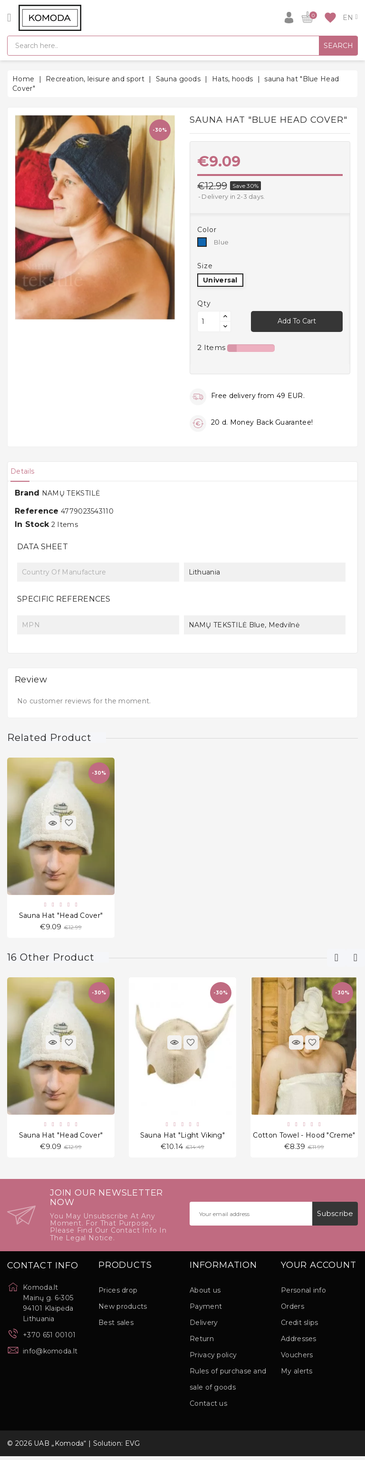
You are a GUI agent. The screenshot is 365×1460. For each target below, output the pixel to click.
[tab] (27, 471)
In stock (32, 524)
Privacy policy (213, 1358)
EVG (132, 1447)
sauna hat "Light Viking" (182, 1138)
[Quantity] (208, 321)
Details (26, 471)
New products (122, 1310)
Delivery (204, 1326)
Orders (292, 1310)
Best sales (116, 1326)
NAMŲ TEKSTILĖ (71, 493)
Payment (206, 1310)
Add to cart (297, 321)
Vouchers (297, 1358)
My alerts (297, 1375)
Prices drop (117, 1294)
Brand (27, 492)
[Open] (9, 17)
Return (202, 1342)
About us (205, 1294)
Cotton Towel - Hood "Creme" (304, 1138)
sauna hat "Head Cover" (61, 916)
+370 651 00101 (49, 1338)
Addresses (299, 1342)
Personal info (303, 1294)
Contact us (208, 1407)
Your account (318, 1269)
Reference (37, 511)
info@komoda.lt (50, 1355)
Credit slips (299, 1326)
